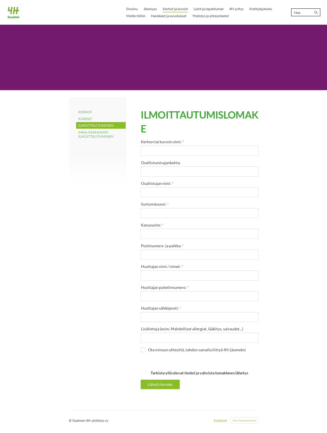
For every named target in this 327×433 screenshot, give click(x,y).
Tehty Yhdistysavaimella (244, 420)
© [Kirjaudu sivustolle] (70, 420)
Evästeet (220, 420)
